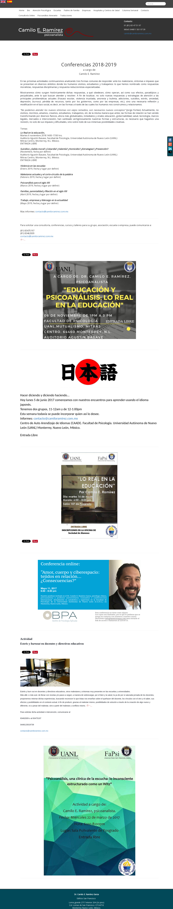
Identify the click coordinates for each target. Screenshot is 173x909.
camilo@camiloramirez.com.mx (137, 33)
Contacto (145, 10)
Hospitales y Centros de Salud (106, 10)
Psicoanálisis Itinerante (47, 15)
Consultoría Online (27, 15)
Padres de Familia (71, 10)
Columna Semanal (130, 10)
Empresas (86, 10)
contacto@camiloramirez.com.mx (51, 211)
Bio (28, 10)
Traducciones (66, 15)
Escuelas (57, 10)
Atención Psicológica (42, 10)
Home (21, 10)
